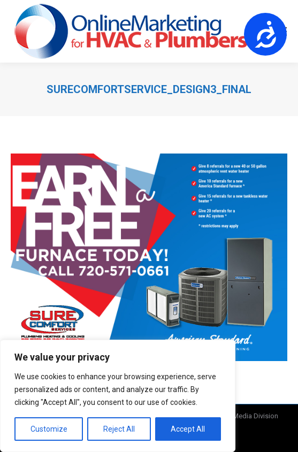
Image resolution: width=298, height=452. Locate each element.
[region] (117, 396)
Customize (48, 429)
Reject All (119, 429)
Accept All (188, 429)
